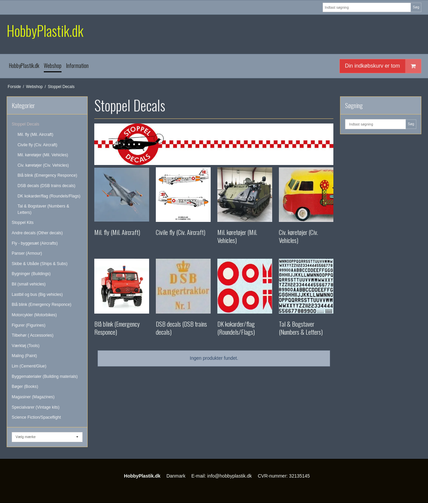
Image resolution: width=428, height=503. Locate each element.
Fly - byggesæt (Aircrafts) (35, 243)
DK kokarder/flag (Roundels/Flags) (49, 196)
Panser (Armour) (27, 253)
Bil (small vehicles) (28, 284)
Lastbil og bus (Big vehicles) (37, 294)
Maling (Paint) (24, 355)
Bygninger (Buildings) (31, 273)
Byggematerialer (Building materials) (45, 376)
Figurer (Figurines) (28, 325)
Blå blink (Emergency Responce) (47, 175)
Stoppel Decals (25, 124)
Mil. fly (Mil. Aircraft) (36, 134)
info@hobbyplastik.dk (229, 476)
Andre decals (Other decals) (37, 233)
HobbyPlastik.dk (45, 30)
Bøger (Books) (25, 386)
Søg (416, 7)
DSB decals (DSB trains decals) (47, 185)
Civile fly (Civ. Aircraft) (38, 145)
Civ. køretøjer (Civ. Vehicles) (43, 165)
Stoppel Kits (22, 222)
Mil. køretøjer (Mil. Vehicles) (43, 155)
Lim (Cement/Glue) (29, 366)
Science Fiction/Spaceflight (36, 417)
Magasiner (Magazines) (33, 397)
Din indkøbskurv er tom (383, 66)
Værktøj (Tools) (25, 345)
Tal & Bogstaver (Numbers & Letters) (44, 209)
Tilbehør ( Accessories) (33, 335)
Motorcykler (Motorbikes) (34, 315)
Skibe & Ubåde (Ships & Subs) (40, 263)
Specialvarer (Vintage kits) (36, 407)
